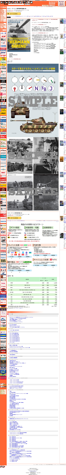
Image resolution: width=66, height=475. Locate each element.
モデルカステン (3, 341)
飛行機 (4, 2)
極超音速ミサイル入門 (13, 400)
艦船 (7, 2)
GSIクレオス (3, 156)
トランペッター (3, 221)
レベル (3, 374)
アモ (10, 328)
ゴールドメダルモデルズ (3, 143)
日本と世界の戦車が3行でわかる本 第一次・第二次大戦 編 (18, 399)
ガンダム (18, 2)
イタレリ (3, 71)
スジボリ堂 (3, 175)
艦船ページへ (3, 12)
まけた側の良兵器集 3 (13, 392)
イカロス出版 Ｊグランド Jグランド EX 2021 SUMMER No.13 (16, 220)
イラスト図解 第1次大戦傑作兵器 (14, 403)
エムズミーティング (3, 387)
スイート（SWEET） (3, 172)
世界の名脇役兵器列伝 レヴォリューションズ (16, 414)
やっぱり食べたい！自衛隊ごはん (14, 373)
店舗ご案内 (3, 390)
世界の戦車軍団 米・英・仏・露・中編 (15, 429)
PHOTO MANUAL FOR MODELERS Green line (20, 315)
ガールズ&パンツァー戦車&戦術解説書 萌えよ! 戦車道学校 (18, 442)
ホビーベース (3, 296)
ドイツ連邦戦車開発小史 (13, 350)
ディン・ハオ (3, 202)
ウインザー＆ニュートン (3, 74)
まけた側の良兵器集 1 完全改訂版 (14, 395)
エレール (3, 110)
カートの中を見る (52, 5)
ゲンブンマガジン (3, 139)
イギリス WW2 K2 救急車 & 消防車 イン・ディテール (17, 327)
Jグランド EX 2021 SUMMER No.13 (15, 338)
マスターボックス (3, 309)
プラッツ (3, 270)
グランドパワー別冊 (16, 448)
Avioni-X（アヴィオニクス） (3, 42)
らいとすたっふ (3, 365)
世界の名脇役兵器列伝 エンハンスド (15, 412)
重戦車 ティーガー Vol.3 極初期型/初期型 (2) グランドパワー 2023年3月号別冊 (20, 453)
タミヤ (3, 199)
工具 (23, 2)
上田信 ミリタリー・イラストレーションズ (15, 388)
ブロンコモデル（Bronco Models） (3, 273)
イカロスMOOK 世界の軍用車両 (18, 356)
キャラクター (15, 2)
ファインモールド (3, 251)
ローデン (3, 377)
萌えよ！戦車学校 (16, 435)
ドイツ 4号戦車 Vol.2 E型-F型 (14, 460)
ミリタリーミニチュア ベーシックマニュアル (16, 366)
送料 (61, 2)
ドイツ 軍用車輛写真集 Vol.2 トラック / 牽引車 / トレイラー (18, 454)
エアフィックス (3, 87)
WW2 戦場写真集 (37, 16)
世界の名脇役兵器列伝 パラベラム (14, 404)
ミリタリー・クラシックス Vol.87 (14, 380)
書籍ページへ (3, 30)
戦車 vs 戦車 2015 (12, 367)
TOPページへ (3, 7)
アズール (3, 52)
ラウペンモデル (3, 368)
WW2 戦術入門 (12, 401)
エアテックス (3, 84)
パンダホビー (3, 238)
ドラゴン (3, 218)
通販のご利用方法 (61, 1)
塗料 (20, 2)
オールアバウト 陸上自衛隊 (13, 368)
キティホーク (3, 123)
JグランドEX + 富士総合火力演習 (14, 334)
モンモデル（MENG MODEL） (3, 351)
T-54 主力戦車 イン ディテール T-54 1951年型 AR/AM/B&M (18, 318)
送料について (3, 392)
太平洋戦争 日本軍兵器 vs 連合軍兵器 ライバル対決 (17, 408)
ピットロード (3, 248)
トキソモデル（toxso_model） (3, 208)
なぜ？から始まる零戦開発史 (65, 111)
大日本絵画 (3, 192)
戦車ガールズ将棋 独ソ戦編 (13, 345)
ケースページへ (3, 27)
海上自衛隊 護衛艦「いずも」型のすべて (65, 144)
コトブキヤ (3, 146)
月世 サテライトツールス (3, 136)
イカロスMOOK (16, 353)
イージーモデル (3, 65)
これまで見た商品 (45, 5)
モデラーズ (3, 335)
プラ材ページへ (3, 26)
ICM (3, 36)
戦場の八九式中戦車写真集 (13, 428)
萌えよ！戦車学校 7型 (13, 439)
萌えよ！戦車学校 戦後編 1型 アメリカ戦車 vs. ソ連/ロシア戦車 (18, 441)
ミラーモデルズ (3, 325)
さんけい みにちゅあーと (3, 153)
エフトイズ (3, 103)
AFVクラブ (3, 90)
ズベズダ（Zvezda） (3, 185)
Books (12, 328)
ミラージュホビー (3, 322)
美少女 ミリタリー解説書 (17, 431)
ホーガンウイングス (3, 286)
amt (3, 94)
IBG (3, 39)
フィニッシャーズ (3, 257)
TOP (4, 4)
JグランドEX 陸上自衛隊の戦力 (14, 333)
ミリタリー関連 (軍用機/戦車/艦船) (16, 214)
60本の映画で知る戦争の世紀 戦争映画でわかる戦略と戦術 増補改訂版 (19, 411)
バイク (12, 2)
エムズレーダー (3, 384)
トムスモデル (3, 215)
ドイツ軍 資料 (43, 16)
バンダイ (3, 235)
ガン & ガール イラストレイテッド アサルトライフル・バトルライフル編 (20, 347)
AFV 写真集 (47, 16)
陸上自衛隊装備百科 (12, 365)
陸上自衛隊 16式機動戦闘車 (13, 357)
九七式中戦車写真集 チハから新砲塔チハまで (16, 426)
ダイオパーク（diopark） (3, 189)
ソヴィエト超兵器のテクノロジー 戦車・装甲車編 (16, 402)
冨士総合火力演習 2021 (13, 376)
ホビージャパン (3, 292)
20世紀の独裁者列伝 (12, 354)
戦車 (14, 420)
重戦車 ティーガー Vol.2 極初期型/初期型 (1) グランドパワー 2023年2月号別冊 (20, 451)
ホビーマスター (3, 302)
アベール (3, 58)
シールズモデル (3, 159)
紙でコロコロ (3, 120)
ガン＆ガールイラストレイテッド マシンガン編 (16, 346)
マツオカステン (3, 313)
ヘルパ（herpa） (3, 283)
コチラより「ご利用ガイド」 (19, 308)
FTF (3, 100)
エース (3, 97)
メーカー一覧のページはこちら (3, 33)
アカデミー (3, 49)
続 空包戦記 (11, 415)
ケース (29, 2)
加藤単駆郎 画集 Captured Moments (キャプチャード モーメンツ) (19, 418)
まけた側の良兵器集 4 (13, 394)
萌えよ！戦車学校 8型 (13, 440)
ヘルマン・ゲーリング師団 (25, 16)
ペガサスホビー (3, 276)
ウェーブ (3, 78)
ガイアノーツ (3, 117)
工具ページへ (3, 25)
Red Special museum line (17, 323)
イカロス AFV (32, 16)
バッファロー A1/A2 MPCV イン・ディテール (16, 321)
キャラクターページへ (3, 18)
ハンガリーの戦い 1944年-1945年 (14, 330)
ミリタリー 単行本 (16, 384)
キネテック (3, 127)
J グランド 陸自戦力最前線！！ (14, 364)
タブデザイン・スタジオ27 (3, 196)
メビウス (3, 329)
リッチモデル (3, 371)
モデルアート (3, 338)
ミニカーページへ (3, 19)
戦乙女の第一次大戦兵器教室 (14, 351)
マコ (3, 306)
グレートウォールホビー (3, 133)
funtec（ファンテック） (3, 254)
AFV (3, 9)
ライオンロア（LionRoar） (3, 361)
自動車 (9, 2)
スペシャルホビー (3, 182)
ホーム (34, 464)
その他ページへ (3, 21)
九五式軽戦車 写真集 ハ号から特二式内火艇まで (16, 427)
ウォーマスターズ (3, 81)
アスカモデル (3, 55)
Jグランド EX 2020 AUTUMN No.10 (15, 337)
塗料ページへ (3, 23)
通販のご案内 (3, 391)
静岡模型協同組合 (3, 163)
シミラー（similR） (3, 166)
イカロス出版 (9, 214)
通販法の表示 (3, 393)
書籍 (37, 464)
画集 (14, 417)
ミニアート (3, 316)
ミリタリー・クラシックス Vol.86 (14, 379)
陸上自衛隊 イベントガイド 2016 (14, 369)
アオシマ (3, 46)
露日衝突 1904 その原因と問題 (65, 36)
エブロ (3, 106)
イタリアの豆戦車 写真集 (13, 421)
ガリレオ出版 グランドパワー (3, 130)
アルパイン (3, 62)
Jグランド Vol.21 (12, 342)
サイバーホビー (3, 150)
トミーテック (3, 212)
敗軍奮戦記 (11, 413)
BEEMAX (3, 244)
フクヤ (3, 264)
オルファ (3, 113)
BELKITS (3, 280)
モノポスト (3, 348)
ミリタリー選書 (16, 409)
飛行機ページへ (3, 11)
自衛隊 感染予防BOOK (13, 360)
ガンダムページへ (3, 16)
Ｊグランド (15, 331)
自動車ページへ (3, 14)
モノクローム (3, 345)
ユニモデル (3, 355)
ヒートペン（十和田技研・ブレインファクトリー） (3, 241)
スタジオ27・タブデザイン (3, 179)
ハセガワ (3, 225)
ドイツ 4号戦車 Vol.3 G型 (13, 461)
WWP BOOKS (11, 315)
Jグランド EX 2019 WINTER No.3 (14, 335)
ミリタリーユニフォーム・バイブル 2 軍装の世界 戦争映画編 (18, 432)
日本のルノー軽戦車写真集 (13, 425)
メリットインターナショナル (3, 332)
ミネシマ (3, 319)
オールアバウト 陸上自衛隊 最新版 (14, 374)
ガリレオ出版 (11, 448)
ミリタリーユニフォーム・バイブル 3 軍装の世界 (16, 433)
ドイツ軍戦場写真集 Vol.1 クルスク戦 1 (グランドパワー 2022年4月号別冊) (20, 455)
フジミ (3, 267)
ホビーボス (3, 299)
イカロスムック (16, 359)
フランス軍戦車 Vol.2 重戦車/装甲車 (15, 452)
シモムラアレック (3, 169)
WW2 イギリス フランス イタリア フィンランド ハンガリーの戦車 (19, 393)
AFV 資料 (51, 16)
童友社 (3, 205)
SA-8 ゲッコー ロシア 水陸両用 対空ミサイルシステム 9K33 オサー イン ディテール (21, 317)
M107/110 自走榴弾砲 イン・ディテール (15, 320)
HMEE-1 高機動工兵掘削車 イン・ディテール (16, 319)
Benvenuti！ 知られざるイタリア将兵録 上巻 (16, 387)
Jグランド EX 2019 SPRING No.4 (14, 336)
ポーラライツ (3, 289)
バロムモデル (3, 232)
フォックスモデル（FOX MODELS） (3, 260)
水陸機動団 (11, 375)
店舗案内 (61, 5)
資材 (26, 2)
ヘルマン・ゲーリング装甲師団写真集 (14, 16)
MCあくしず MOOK (16, 343)
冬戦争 (10, 391)
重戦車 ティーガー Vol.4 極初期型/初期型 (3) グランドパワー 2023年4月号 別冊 (21, 456)
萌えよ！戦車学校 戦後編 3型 (14, 444)
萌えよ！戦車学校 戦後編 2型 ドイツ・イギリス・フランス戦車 (18, 443)
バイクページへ (3, 15)
